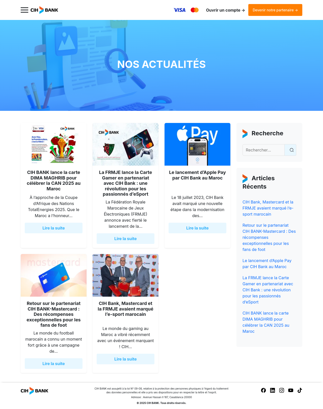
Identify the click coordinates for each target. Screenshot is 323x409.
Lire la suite (53, 228)
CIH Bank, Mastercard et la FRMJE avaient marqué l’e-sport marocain (125, 309)
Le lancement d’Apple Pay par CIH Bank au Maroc (197, 175)
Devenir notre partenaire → (275, 10)
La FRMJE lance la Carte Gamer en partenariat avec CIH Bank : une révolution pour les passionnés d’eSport (125, 183)
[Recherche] (264, 150)
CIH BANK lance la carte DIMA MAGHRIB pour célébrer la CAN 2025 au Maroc (53, 180)
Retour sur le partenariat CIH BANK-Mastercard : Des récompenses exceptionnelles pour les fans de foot (53, 314)
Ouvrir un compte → (225, 10)
